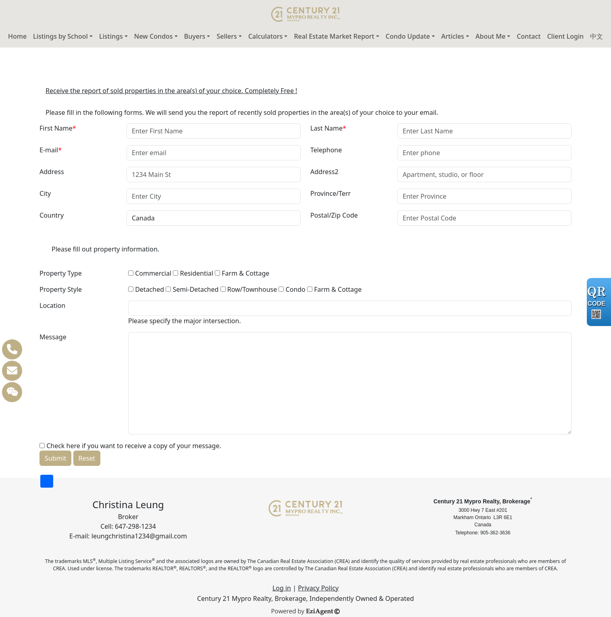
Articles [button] (452, 36)
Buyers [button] (195, 36)
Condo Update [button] (408, 36)
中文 (596, 36)
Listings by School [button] (60, 36)
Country (51, 215)
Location (52, 305)
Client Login (565, 36)
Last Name (328, 128)
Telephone (326, 149)
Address (51, 171)
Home (17, 36)
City (45, 193)
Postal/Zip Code (334, 215)
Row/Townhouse (248, 289)
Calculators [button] (265, 36)
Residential (193, 273)
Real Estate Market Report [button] (334, 36)
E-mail (50, 149)
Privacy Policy (318, 588)
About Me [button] (490, 36)
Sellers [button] (226, 36)
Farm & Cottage (242, 273)
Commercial (149, 273)
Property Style (60, 289)
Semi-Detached (192, 289)
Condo (291, 289)
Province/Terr (330, 193)
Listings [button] (111, 36)
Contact (528, 36)
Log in (281, 588)
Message (53, 336)
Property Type (60, 273)
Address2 (324, 171)
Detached (146, 289)
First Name (57, 128)
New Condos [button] (153, 36)
